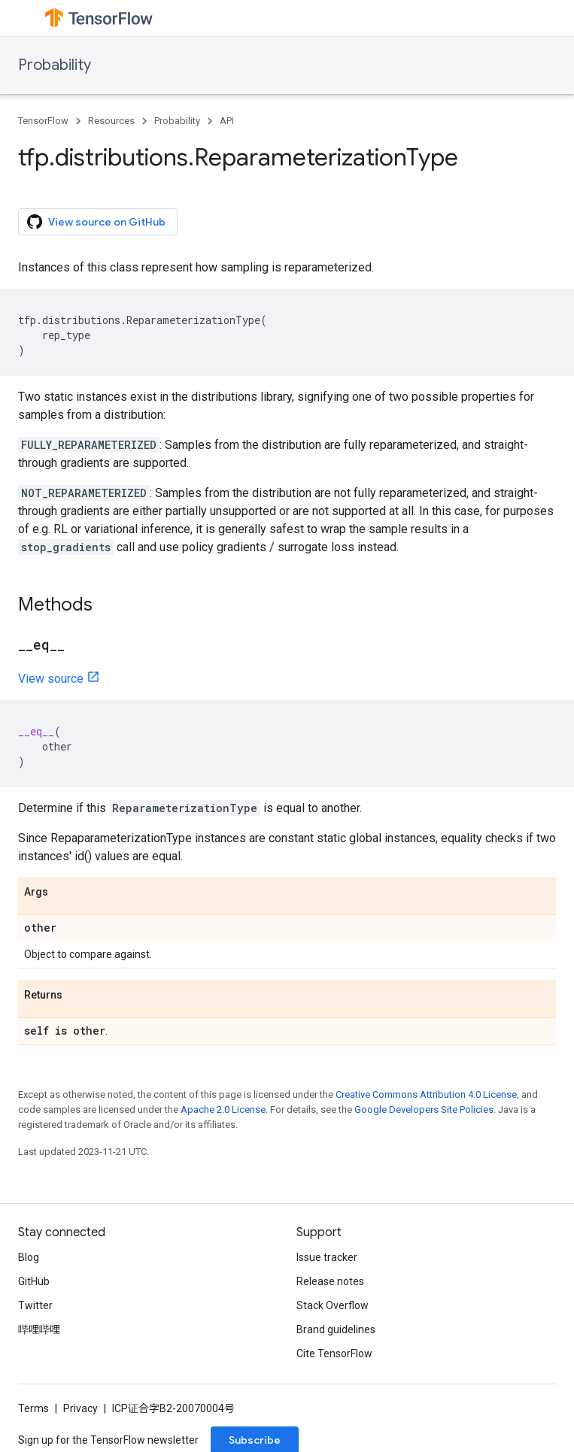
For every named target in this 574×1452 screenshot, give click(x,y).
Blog (28, 1257)
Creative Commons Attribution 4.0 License (426, 1094)
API (227, 120)
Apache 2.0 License (223, 1109)
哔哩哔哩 (39, 1329)
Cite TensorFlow (334, 1353)
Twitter (35, 1305)
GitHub (34, 1281)
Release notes (330, 1281)
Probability (54, 65)
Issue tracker (326, 1257)
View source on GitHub (96, 221)
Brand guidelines (335, 1329)
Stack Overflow (332, 1305)
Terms (33, 1408)
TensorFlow (43, 120)
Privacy (80, 1408)
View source (51, 678)
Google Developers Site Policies (424, 1109)
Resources (111, 120)
